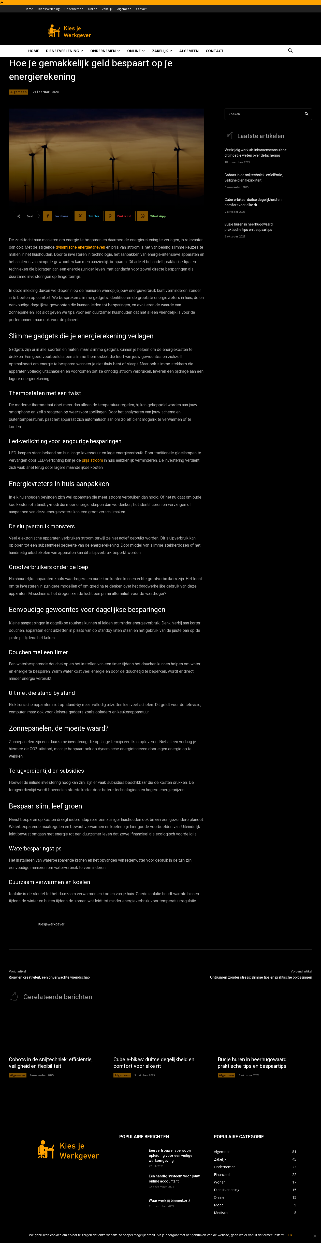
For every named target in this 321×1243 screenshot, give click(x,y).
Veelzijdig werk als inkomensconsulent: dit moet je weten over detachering (256, 152)
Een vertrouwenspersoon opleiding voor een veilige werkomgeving (170, 1155)
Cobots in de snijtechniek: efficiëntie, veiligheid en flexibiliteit (254, 177)
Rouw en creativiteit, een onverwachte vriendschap (49, 977)
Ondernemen (73, 9)
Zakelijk (107, 9)
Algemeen (124, 9)
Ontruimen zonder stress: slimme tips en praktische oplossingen (261, 977)
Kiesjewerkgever (51, 924)
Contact (141, 9)
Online (92, 9)
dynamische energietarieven (80, 247)
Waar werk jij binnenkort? (170, 1201)
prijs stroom (92, 460)
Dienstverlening (49, 9)
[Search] (306, 114)
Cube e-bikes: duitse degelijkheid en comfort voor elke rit (253, 202)
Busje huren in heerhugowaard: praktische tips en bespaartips (249, 227)
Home (29, 9)
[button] (290, 51)
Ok (290, 1235)
